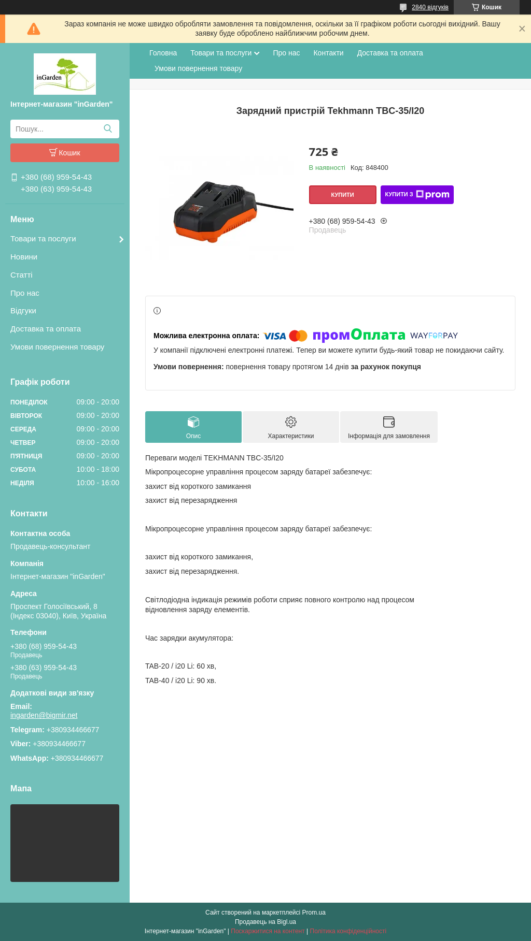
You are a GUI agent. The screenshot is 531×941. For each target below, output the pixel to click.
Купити (342, 195)
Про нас (24, 292)
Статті (21, 274)
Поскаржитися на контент (267, 931)
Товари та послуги (43, 238)
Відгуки (23, 310)
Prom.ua (314, 912)
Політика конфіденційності (348, 931)
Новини (23, 256)
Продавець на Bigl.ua (265, 921)
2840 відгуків (430, 7)
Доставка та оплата (45, 328)
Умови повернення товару (57, 346)
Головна (163, 53)
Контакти (328, 53)
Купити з (417, 194)
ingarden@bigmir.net (43, 715)
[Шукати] (107, 129)
